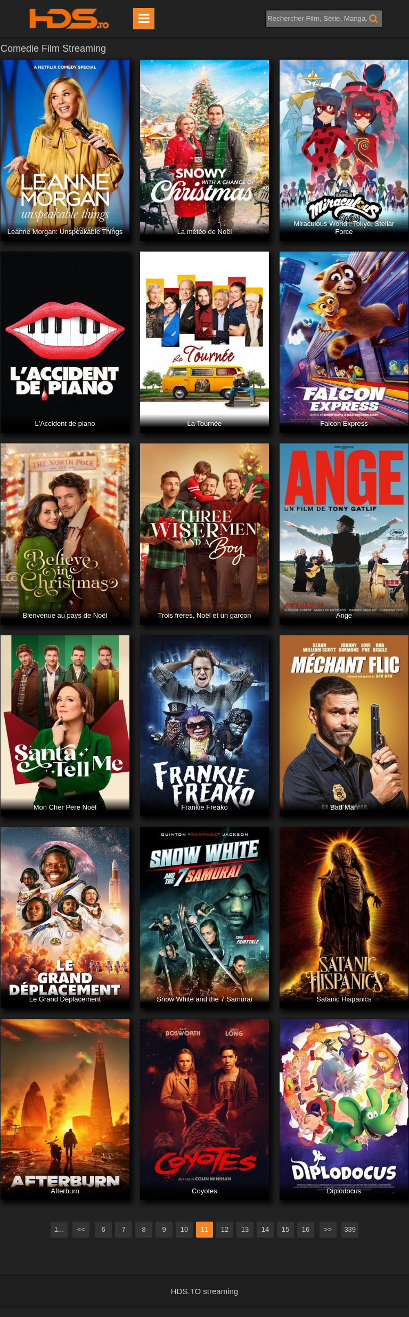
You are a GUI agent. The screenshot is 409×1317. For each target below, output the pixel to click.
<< (81, 1229)
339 (350, 1229)
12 (224, 1229)
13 (245, 1229)
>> (328, 1229)
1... (59, 1229)
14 (265, 1229)
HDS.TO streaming (204, 1291)
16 (305, 1229)
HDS (69, 18)
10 (184, 1229)
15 (285, 1229)
